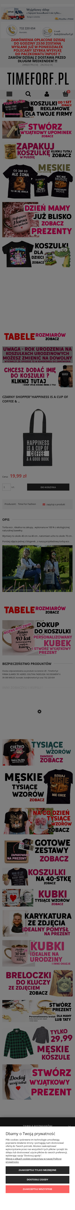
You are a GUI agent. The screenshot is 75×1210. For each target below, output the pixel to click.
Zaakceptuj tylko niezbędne (37, 1170)
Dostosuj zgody (37, 1179)
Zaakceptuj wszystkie (37, 1189)
